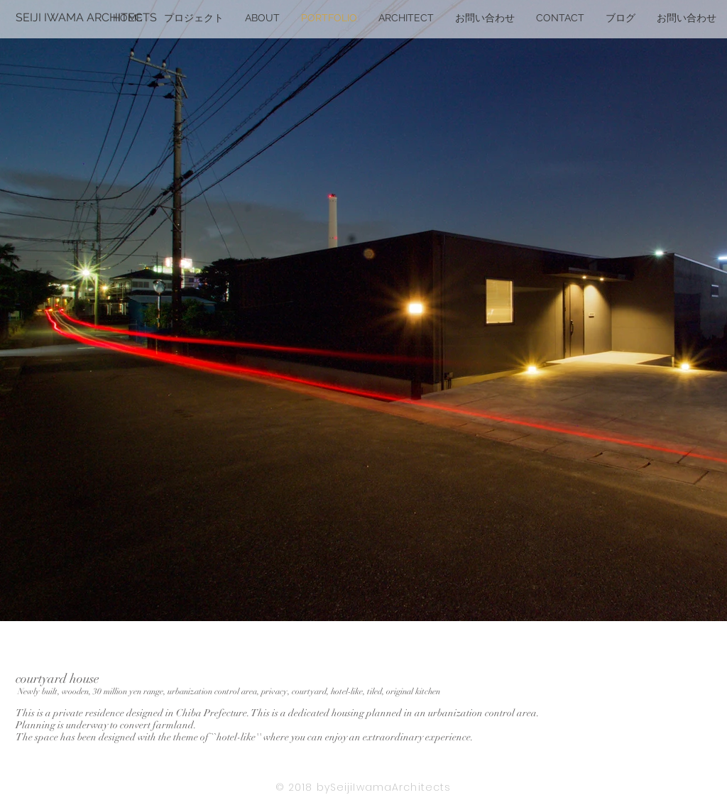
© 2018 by (302, 787)
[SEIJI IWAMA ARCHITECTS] (95, 18)
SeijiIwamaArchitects (390, 787)
